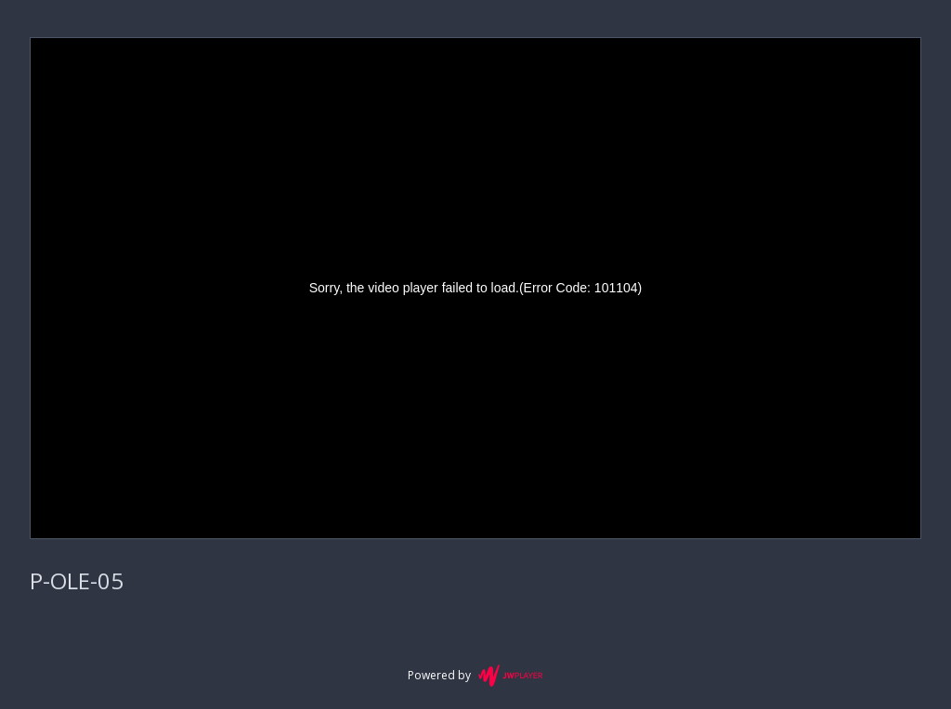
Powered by (475, 675)
